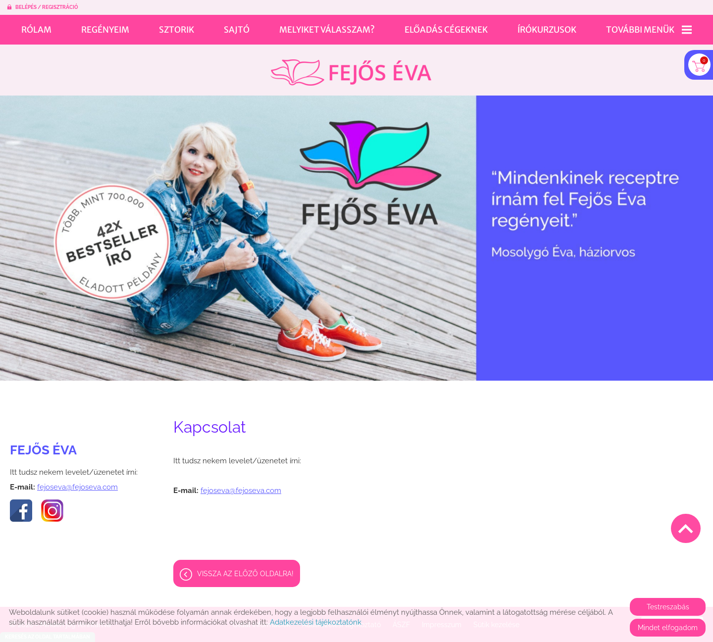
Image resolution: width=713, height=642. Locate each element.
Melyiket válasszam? (327, 29)
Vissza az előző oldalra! (245, 569)
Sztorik (176, 29)
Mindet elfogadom (668, 628)
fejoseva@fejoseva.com (77, 482)
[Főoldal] (350, 67)
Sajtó (237, 29)
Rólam (36, 29)
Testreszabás (668, 607)
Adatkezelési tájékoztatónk (315, 622)
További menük (649, 29)
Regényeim (105, 29)
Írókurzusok (546, 29)
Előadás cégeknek (446, 29)
